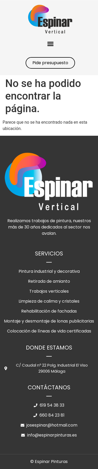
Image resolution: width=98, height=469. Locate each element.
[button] (50, 44)
